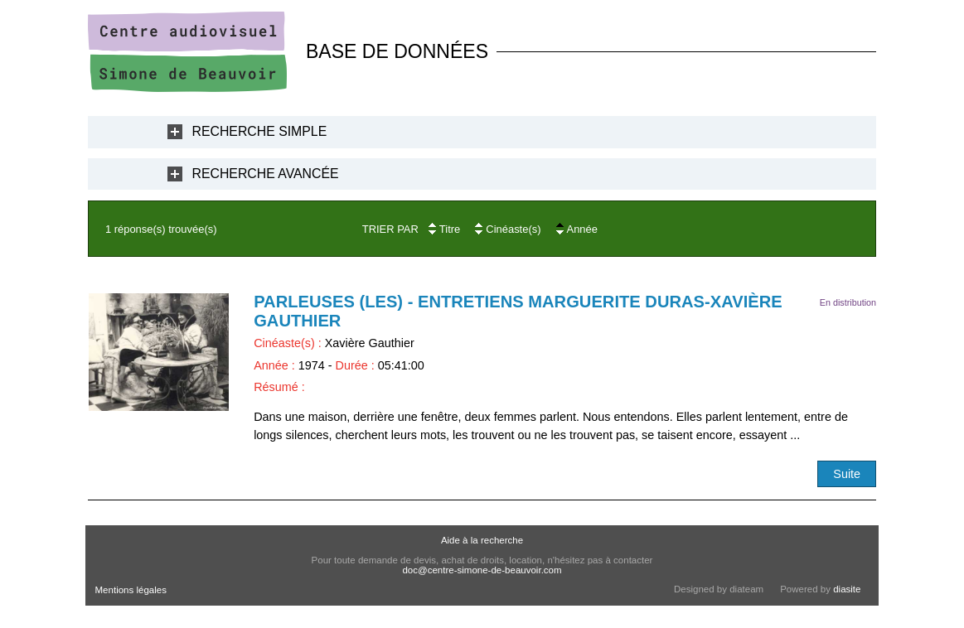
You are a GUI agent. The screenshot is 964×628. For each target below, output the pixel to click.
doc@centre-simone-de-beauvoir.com (481, 570)
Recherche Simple (259, 131)
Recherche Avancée (265, 174)
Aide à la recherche (482, 540)
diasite (846, 589)
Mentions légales (131, 590)
